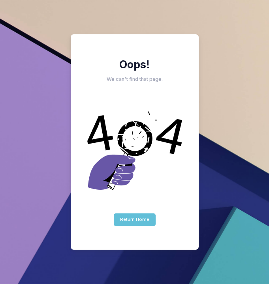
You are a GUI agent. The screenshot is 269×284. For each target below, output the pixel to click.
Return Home (134, 219)
